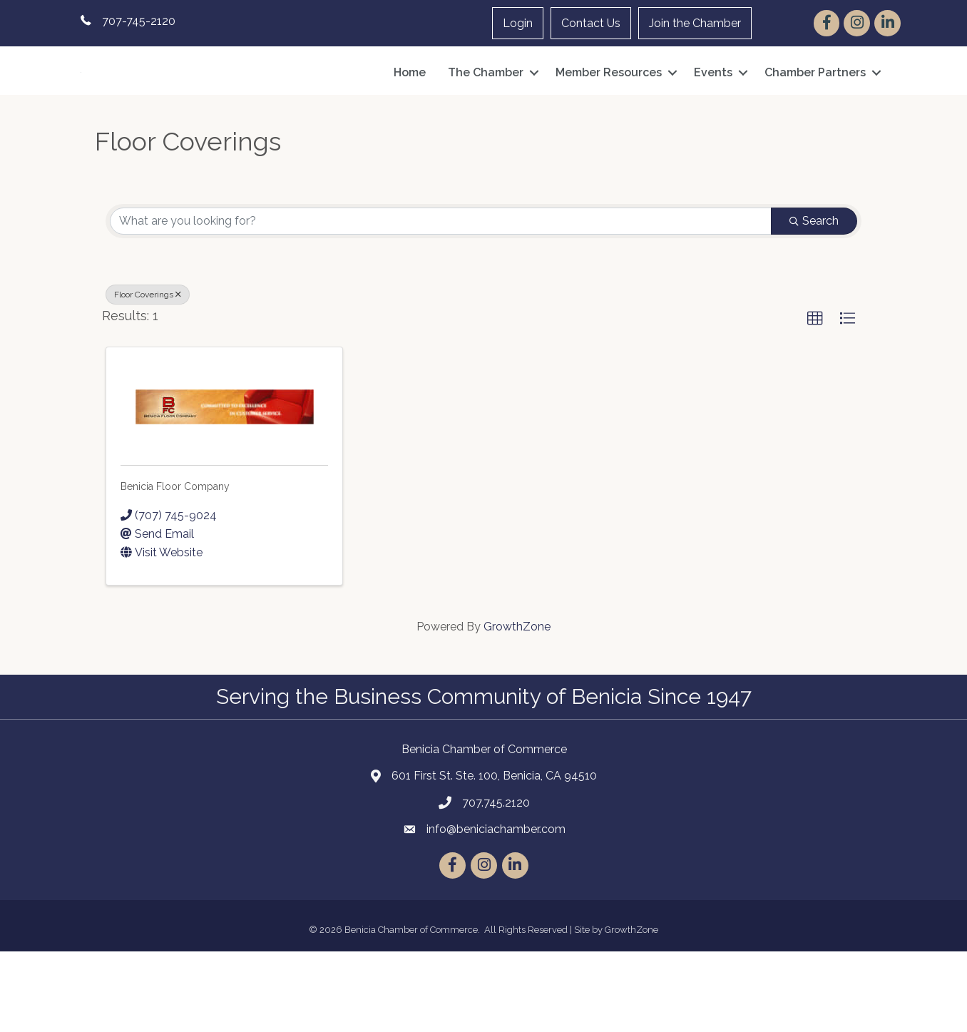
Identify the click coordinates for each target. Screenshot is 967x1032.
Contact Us (590, 23)
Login (518, 23)
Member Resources (609, 113)
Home (410, 113)
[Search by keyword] (441, 302)
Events (713, 113)
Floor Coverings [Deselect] (147, 376)
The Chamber (485, 113)
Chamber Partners (815, 113)
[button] (815, 400)
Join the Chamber (695, 23)
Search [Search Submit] (814, 302)
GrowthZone (517, 707)
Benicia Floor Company (175, 567)
